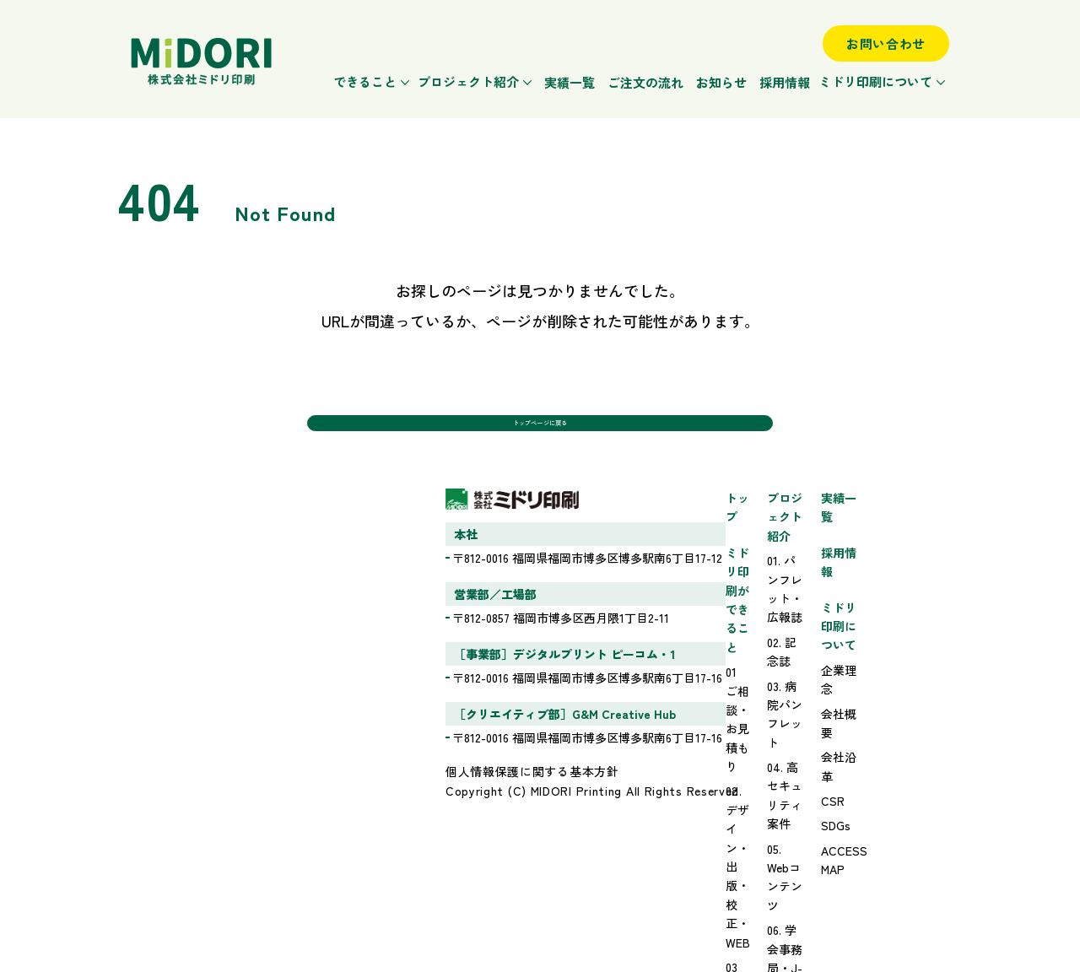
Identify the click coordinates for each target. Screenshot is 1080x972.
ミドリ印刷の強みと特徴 (520, 678)
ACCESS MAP (879, 746)
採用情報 (784, 82)
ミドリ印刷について (875, 81)
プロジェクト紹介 (468, 81)
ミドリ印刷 (202, 61)
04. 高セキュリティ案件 (704, 626)
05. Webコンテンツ (690, 650)
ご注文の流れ (645, 82)
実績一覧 (569, 82)
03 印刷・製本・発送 (509, 637)
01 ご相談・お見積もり (515, 587)
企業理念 (866, 622)
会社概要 (866, 648)
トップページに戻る (540, 432)
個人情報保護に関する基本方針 (218, 799)
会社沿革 (866, 672)
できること (365, 81)
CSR (855, 696)
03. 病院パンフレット (697, 600)
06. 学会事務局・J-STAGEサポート (733, 675)
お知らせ (721, 82)
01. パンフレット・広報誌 (708, 551)
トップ (472, 526)
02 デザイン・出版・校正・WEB (539, 611)
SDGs (857, 722)
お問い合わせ (886, 43)
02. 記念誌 (667, 576)
